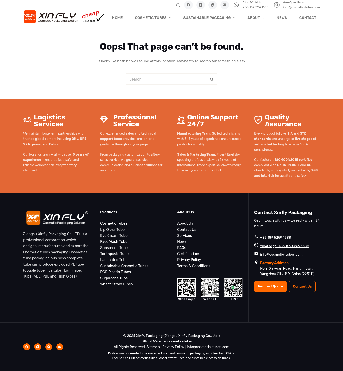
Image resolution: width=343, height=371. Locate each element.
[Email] (224, 5)
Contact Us (186, 229)
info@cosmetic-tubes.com (301, 7)
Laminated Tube (114, 260)
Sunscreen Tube (114, 248)
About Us (185, 223)
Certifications (188, 254)
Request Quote (270, 286)
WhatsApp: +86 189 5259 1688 (284, 246)
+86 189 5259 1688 (275, 237)
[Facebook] (188, 5)
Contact (307, 18)
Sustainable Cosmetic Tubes (124, 266)
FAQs (181, 248)
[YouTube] (200, 5)
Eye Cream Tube (114, 235)
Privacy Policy (189, 260)
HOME (117, 18)
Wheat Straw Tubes (116, 284)
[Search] (178, 5)
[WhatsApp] (212, 5)
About (256, 18)
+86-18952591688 (255, 7)
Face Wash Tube (113, 241)
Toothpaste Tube (114, 254)
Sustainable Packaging (209, 18)
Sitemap (153, 347)
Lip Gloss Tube (112, 229)
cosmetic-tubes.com (184, 341)
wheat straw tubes (171, 358)
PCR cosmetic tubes (143, 358)
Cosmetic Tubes (153, 18)
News (282, 18)
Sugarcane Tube (114, 278)
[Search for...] (166, 79)
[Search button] (211, 79)
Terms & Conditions (193, 266)
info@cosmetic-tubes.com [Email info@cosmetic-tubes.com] (208, 347)
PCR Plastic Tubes (115, 272)
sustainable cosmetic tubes (211, 358)
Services (184, 235)
